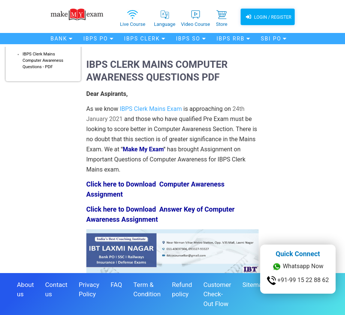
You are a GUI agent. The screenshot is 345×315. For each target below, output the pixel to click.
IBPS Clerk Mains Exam (151, 108)
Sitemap (254, 284)
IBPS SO (188, 39)
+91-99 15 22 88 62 (298, 280)
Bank (59, 39)
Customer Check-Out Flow (217, 294)
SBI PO (271, 39)
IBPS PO (95, 39)
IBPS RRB (231, 39)
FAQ (116, 284)
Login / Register (267, 16)
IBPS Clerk (142, 39)
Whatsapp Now (297, 266)
